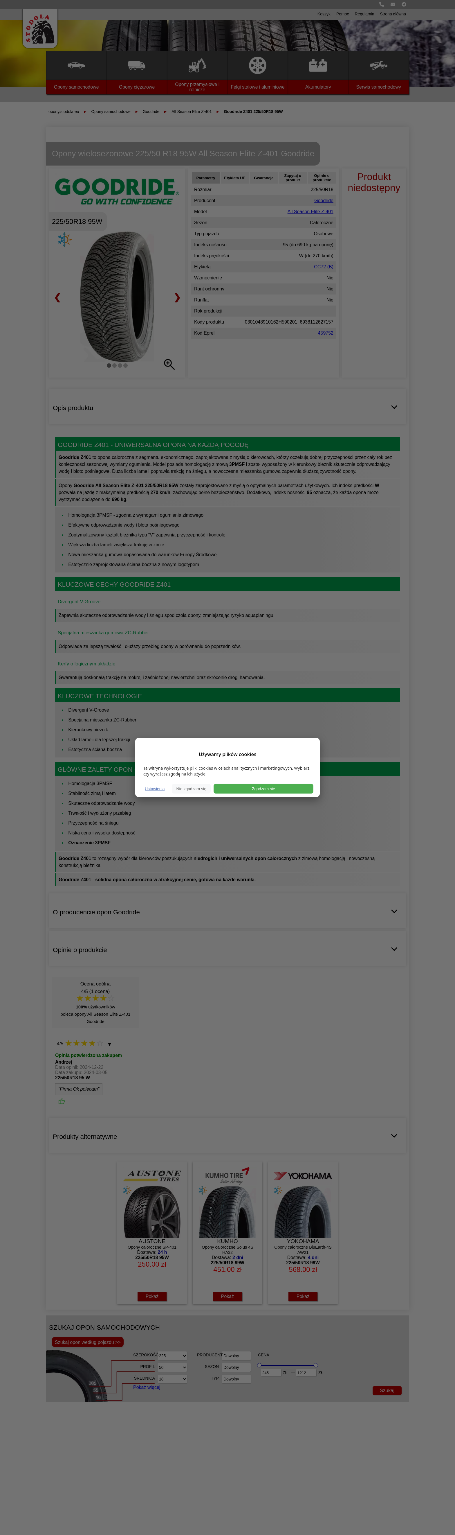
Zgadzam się (263, 789)
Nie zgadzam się (191, 789)
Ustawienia (155, 789)
